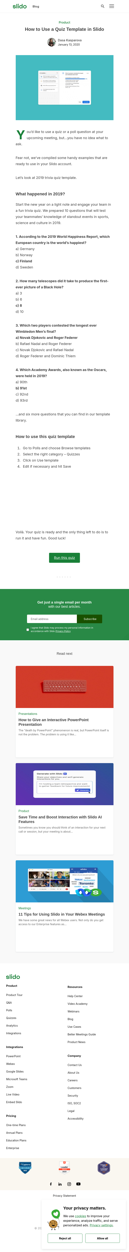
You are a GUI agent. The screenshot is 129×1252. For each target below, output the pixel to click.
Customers (74, 1088)
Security (73, 1095)
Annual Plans (14, 1132)
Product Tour (14, 995)
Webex (10, 1063)
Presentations (28, 713)
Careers (73, 1080)
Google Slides (15, 1071)
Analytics (12, 1025)
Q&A (9, 1002)
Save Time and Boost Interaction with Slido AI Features (60, 819)
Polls (9, 1010)
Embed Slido (14, 1102)
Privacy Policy (63, 631)
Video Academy (78, 1003)
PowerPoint (13, 1056)
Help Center (75, 996)
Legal (71, 1111)
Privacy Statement (64, 1195)
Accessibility (76, 1118)
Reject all (65, 1238)
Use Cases (74, 1026)
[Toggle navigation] (111, 6)
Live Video (12, 1094)
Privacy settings (101, 1225)
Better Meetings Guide (82, 1034)
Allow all (102, 1238)
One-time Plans (16, 1125)
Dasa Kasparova (70, 40)
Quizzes (11, 1018)
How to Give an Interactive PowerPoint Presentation (54, 722)
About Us (73, 1072)
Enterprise (12, 1148)
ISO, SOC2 (74, 1103)
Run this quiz (64, 558)
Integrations (13, 1033)
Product (64, 22)
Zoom (9, 1086)
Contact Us (75, 1065)
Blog (70, 1019)
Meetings (25, 908)
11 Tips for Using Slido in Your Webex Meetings (62, 914)
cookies (80, 1216)
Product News (76, 1042)
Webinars (74, 1011)
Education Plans (16, 1140)
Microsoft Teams (16, 1079)
